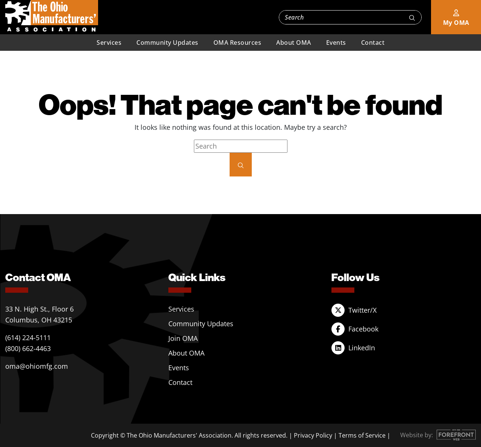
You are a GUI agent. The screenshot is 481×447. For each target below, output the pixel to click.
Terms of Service (362, 435)
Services (109, 42)
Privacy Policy (313, 435)
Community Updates (167, 42)
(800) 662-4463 (28, 348)
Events (336, 42)
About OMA (293, 42)
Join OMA (183, 338)
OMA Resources (237, 42)
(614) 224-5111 (28, 337)
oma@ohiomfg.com (36, 366)
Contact (373, 42)
